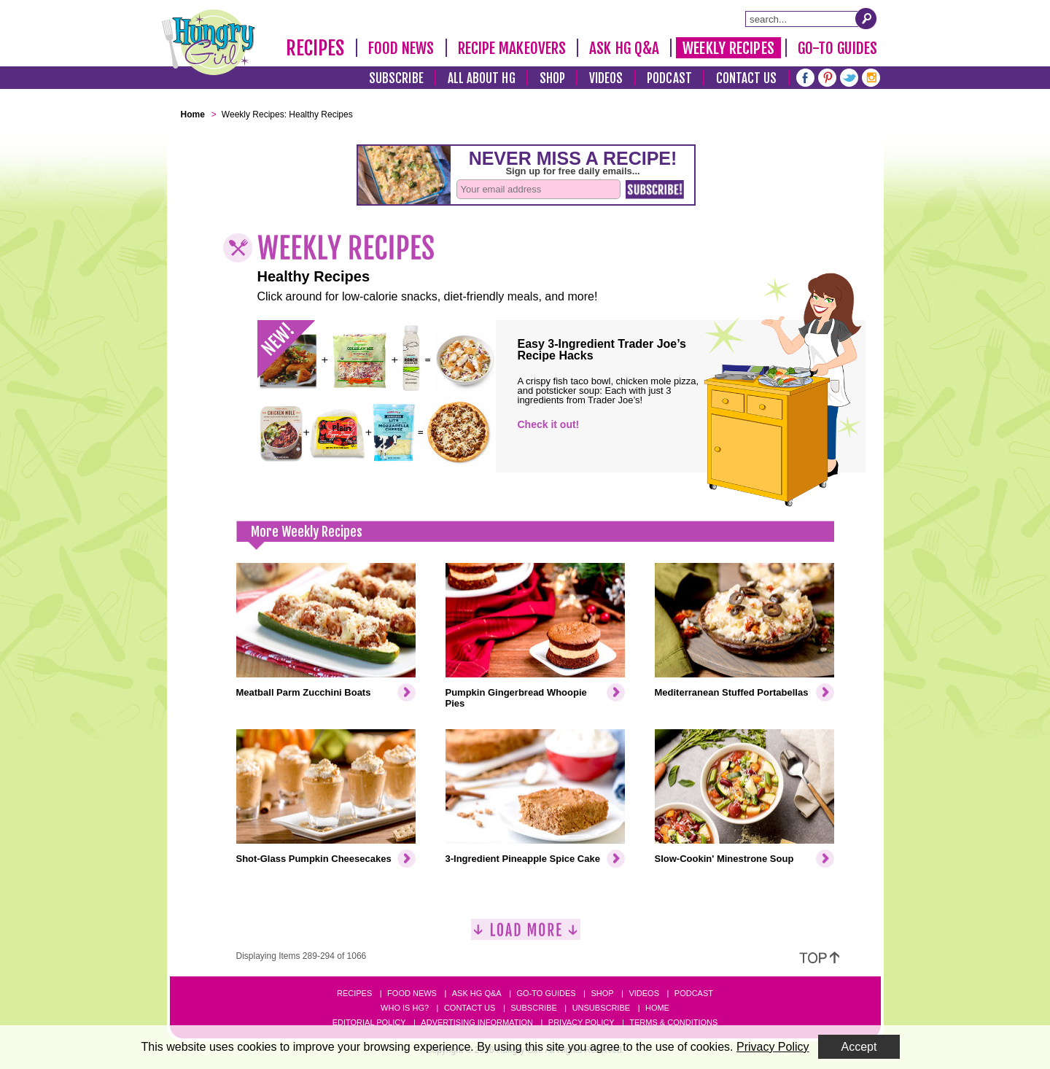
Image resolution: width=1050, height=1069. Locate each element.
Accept (859, 1047)
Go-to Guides (545, 993)
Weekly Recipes (728, 48)
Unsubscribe (601, 1007)
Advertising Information (477, 1022)
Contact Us (746, 78)
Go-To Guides (837, 48)
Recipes (315, 48)
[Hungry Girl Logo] (208, 42)
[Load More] (525, 935)
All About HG (482, 78)
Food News (401, 48)
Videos (606, 78)
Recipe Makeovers (512, 48)
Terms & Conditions (673, 1022)
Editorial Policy (369, 1022)
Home (657, 1007)
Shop (552, 78)
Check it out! (549, 424)
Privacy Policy (581, 1022)
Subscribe (396, 78)
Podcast (669, 78)
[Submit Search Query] (866, 18)
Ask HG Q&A (624, 48)
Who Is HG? (405, 1007)
